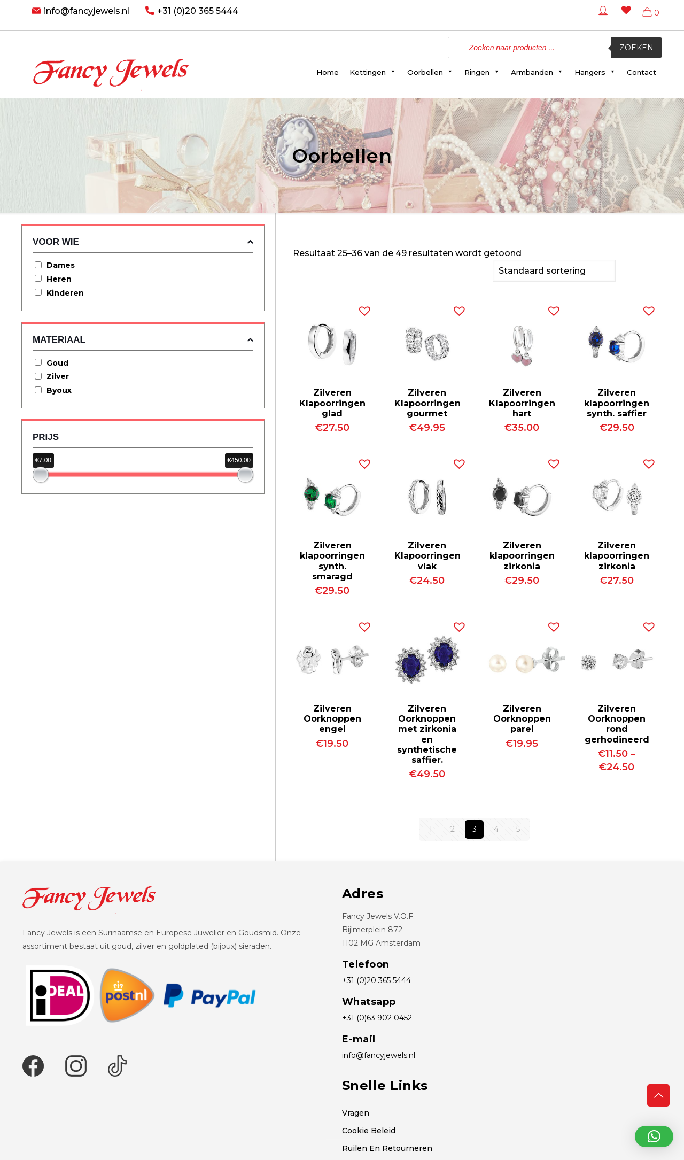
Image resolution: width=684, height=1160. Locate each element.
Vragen (355, 1112)
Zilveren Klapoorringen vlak (427, 554)
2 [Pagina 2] (452, 828)
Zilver (57, 376)
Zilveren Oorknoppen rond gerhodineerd (617, 723)
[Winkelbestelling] (554, 270)
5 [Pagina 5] (518, 828)
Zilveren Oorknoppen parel (522, 717)
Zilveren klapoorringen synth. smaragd (332, 560)
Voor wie (143, 241)
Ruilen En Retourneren (387, 1147)
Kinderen (65, 293)
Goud (57, 363)
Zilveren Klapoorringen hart (522, 401)
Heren (59, 279)
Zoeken (636, 47)
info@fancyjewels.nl (86, 11)
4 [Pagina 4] (496, 828)
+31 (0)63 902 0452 (377, 1017)
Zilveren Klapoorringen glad (332, 401)
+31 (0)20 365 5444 (197, 11)
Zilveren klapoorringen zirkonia (522, 554)
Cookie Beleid (368, 1129)
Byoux (59, 390)
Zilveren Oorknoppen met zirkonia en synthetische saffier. (427, 733)
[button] (362, 307)
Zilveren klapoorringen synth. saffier (616, 401)
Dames (60, 265)
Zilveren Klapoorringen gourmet (427, 401)
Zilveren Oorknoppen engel (332, 717)
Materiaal (143, 339)
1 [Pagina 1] (430, 828)
